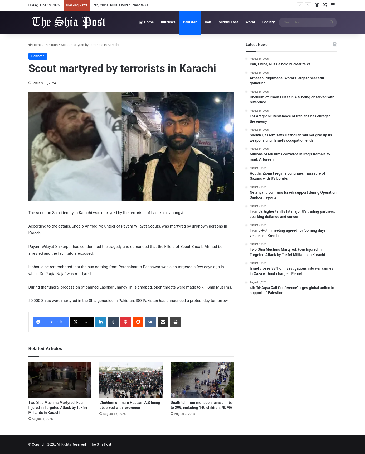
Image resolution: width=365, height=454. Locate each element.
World (250, 22)
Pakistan (190, 22)
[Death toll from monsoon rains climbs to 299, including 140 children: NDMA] (202, 380)
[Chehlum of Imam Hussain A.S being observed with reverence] (131, 380)
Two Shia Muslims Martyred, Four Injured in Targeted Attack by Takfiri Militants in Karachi (57, 407)
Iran (208, 22)
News (168, 22)
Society (268, 22)
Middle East (228, 22)
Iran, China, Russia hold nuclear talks (120, 5)
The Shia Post (100, 444)
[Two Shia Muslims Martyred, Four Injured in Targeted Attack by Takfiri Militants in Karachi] (60, 380)
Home (146, 22)
